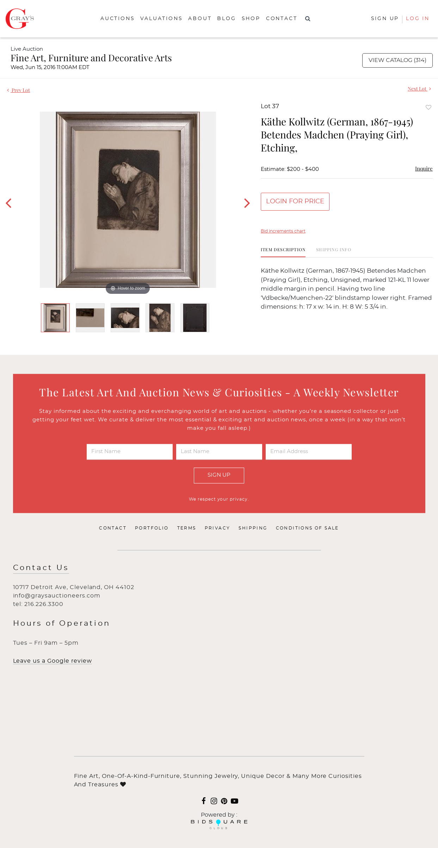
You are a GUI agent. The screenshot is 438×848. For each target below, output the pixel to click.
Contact (281, 18)
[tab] (283, 252)
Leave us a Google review (52, 661)
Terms (186, 528)
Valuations (161, 18)
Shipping (253, 528)
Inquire (424, 168)
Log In (418, 18)
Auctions (117, 18)
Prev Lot (18, 90)
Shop (251, 18)
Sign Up (219, 475)
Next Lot (419, 89)
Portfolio (152, 528)
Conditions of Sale (307, 528)
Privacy (217, 528)
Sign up (385, 18)
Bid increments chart (283, 231)
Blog (226, 18)
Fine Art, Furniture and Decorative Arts (91, 57)
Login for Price (295, 201)
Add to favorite (428, 107)
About (199, 18)
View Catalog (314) (397, 60)
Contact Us (41, 567)
